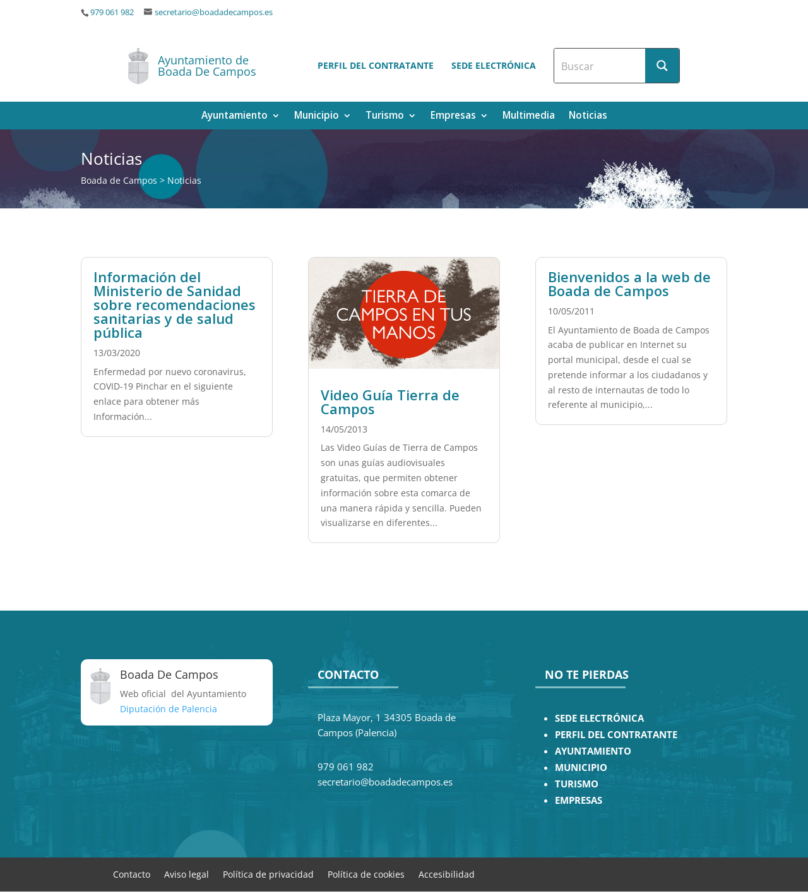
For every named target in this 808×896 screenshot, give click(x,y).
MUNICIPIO (581, 767)
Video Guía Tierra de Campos (390, 401)
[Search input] (600, 65)
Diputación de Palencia (168, 709)
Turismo (384, 116)
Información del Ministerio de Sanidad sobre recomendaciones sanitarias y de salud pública (174, 304)
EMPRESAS (578, 800)
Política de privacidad (268, 873)
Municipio (316, 116)
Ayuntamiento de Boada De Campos (207, 65)
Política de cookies (366, 873)
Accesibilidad (447, 873)
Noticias (588, 116)
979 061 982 (112, 12)
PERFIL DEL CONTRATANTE (616, 734)
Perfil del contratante (376, 65)
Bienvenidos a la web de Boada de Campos (629, 283)
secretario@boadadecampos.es (214, 12)
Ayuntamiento (234, 116)
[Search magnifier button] (662, 66)
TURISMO (576, 784)
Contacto (131, 873)
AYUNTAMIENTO (593, 751)
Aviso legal (186, 873)
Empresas (453, 116)
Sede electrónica (493, 65)
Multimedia (528, 116)
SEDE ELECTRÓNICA (599, 718)
